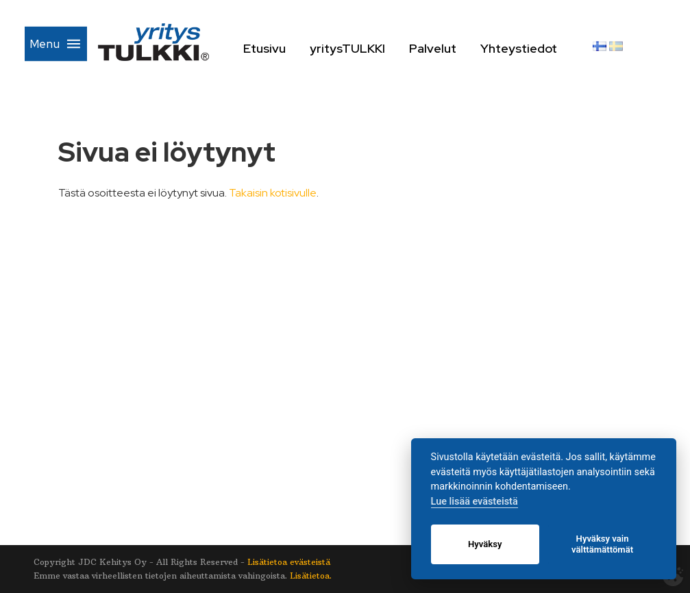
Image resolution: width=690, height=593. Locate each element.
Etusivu (285, 48)
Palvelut (453, 48)
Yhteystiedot (540, 48)
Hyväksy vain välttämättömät (602, 544)
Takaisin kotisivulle (273, 193)
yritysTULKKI (368, 48)
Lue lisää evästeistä (474, 501)
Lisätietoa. (311, 575)
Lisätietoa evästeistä (288, 562)
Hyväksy (485, 544)
